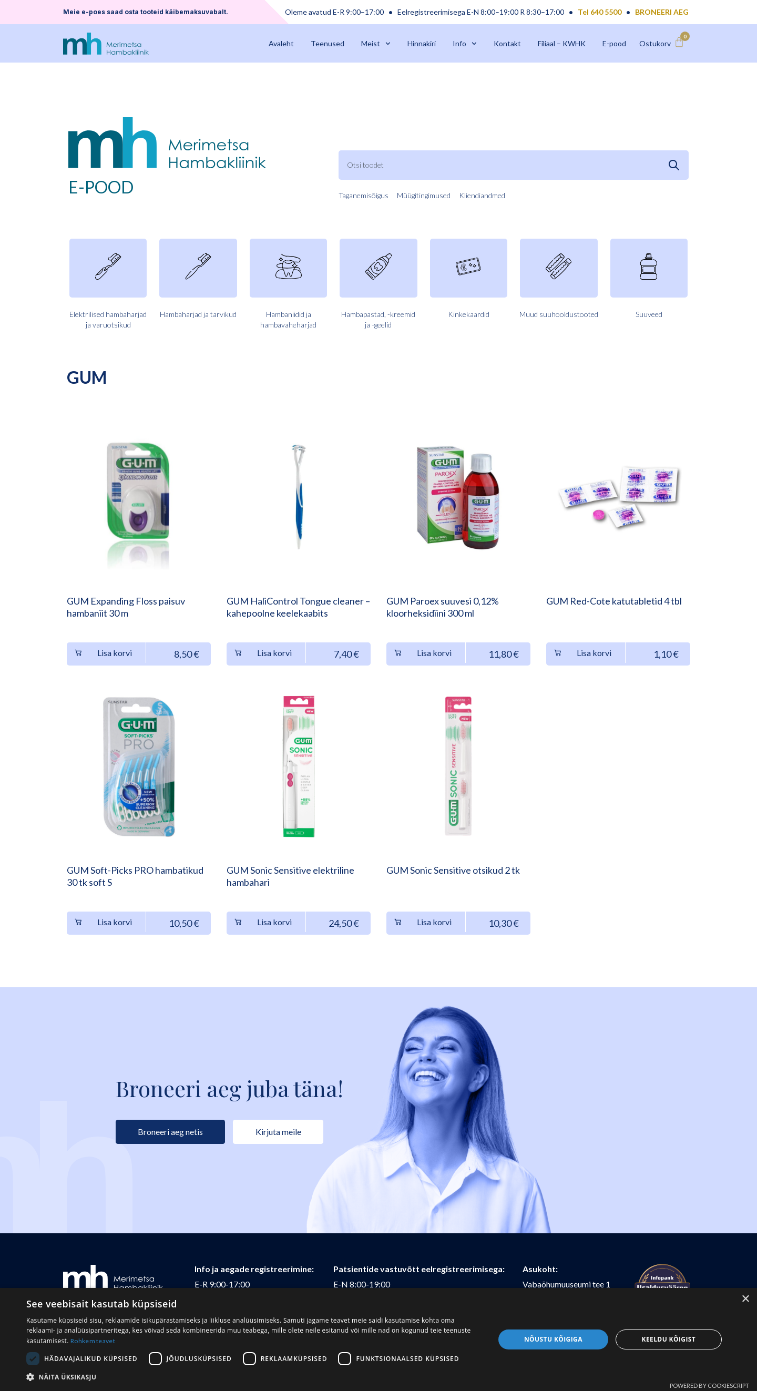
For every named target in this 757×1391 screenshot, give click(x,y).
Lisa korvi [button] (114, 653)
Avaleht (281, 43)
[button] (253, 1377)
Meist (376, 44)
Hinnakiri (421, 43)
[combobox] (514, 165)
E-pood (614, 43)
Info (465, 44)
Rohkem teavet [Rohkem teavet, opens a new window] (92, 1341)
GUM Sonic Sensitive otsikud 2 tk (453, 870)
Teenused (327, 43)
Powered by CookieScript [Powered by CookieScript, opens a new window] (709, 1385)
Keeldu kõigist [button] (669, 1339)
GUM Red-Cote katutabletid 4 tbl (614, 601)
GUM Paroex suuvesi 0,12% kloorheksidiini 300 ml (442, 607)
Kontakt (507, 43)
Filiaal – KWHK (562, 43)
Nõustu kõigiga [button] (553, 1339)
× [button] (745, 1299)
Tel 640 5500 (599, 11)
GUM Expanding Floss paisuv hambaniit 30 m (126, 607)
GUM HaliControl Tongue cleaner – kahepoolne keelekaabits (298, 607)
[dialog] (378, 1339)
